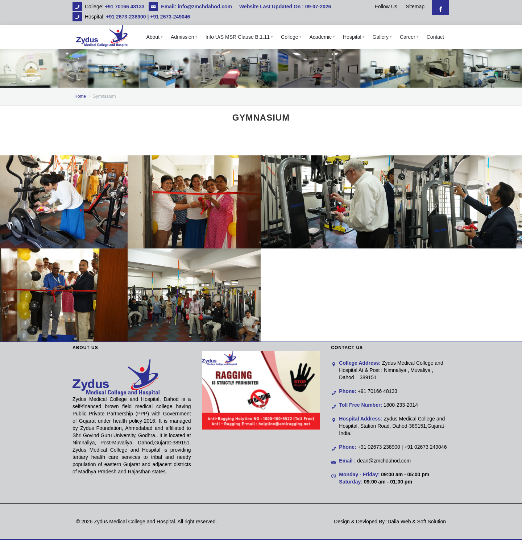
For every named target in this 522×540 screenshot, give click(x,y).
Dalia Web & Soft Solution (417, 521)
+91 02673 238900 (379, 447)
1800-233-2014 (401, 405)
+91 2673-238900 (126, 17)
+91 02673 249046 (425, 447)
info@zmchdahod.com (205, 6)
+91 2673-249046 (170, 17)
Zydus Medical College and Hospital (134, 521)
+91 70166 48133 (125, 6)
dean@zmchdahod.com (384, 461)
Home (80, 96)
